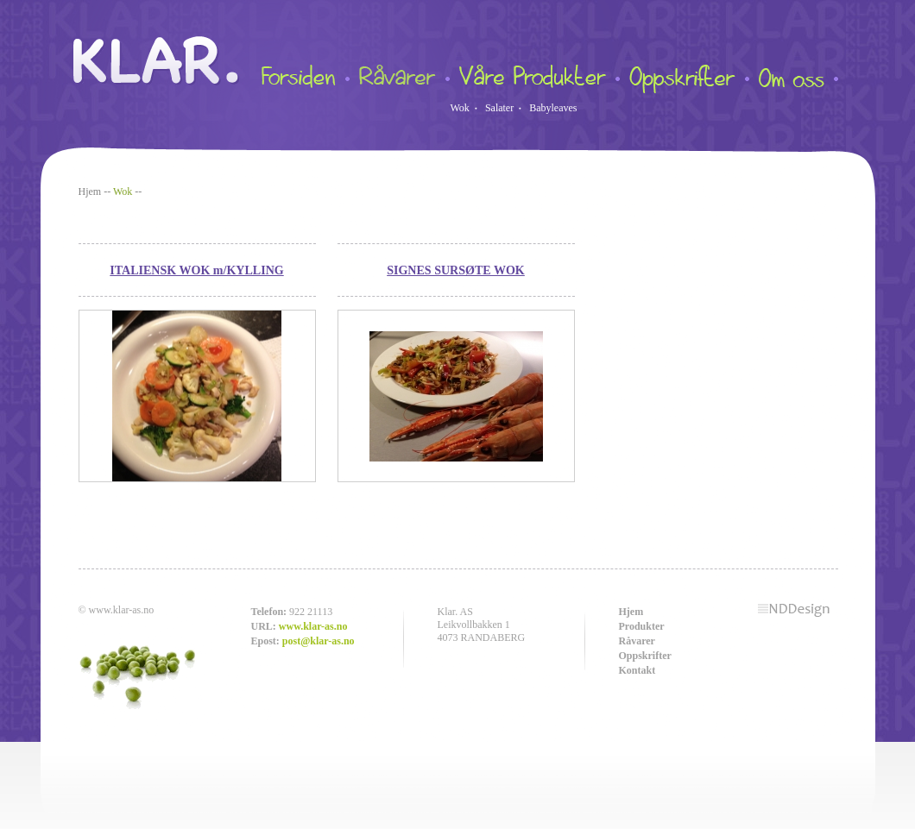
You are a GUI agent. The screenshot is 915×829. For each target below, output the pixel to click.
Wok (460, 108)
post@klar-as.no (318, 641)
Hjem (90, 191)
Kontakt (637, 670)
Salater (499, 108)
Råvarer (637, 641)
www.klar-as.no (313, 626)
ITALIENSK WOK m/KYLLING (196, 270)
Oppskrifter (645, 656)
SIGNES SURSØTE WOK (456, 270)
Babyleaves (553, 108)
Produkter (642, 626)
